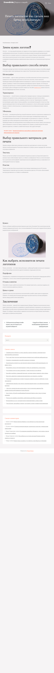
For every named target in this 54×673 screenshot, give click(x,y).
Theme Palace (30, 450)
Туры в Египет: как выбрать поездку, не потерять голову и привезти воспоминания (27, 403)
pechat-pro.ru (37, 87)
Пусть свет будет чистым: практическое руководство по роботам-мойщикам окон (27, 357)
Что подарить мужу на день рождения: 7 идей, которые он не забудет (23, 370)
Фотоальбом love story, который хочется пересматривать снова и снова (24, 400)
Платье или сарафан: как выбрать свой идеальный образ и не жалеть (24, 398)
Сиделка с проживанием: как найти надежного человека (20, 360)
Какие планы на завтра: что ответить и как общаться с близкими (30, 440)
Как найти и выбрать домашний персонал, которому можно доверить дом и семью (27, 373)
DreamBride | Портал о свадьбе (16, 2)
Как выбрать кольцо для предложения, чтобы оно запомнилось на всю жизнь (25, 367)
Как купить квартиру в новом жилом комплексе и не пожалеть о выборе (24, 376)
